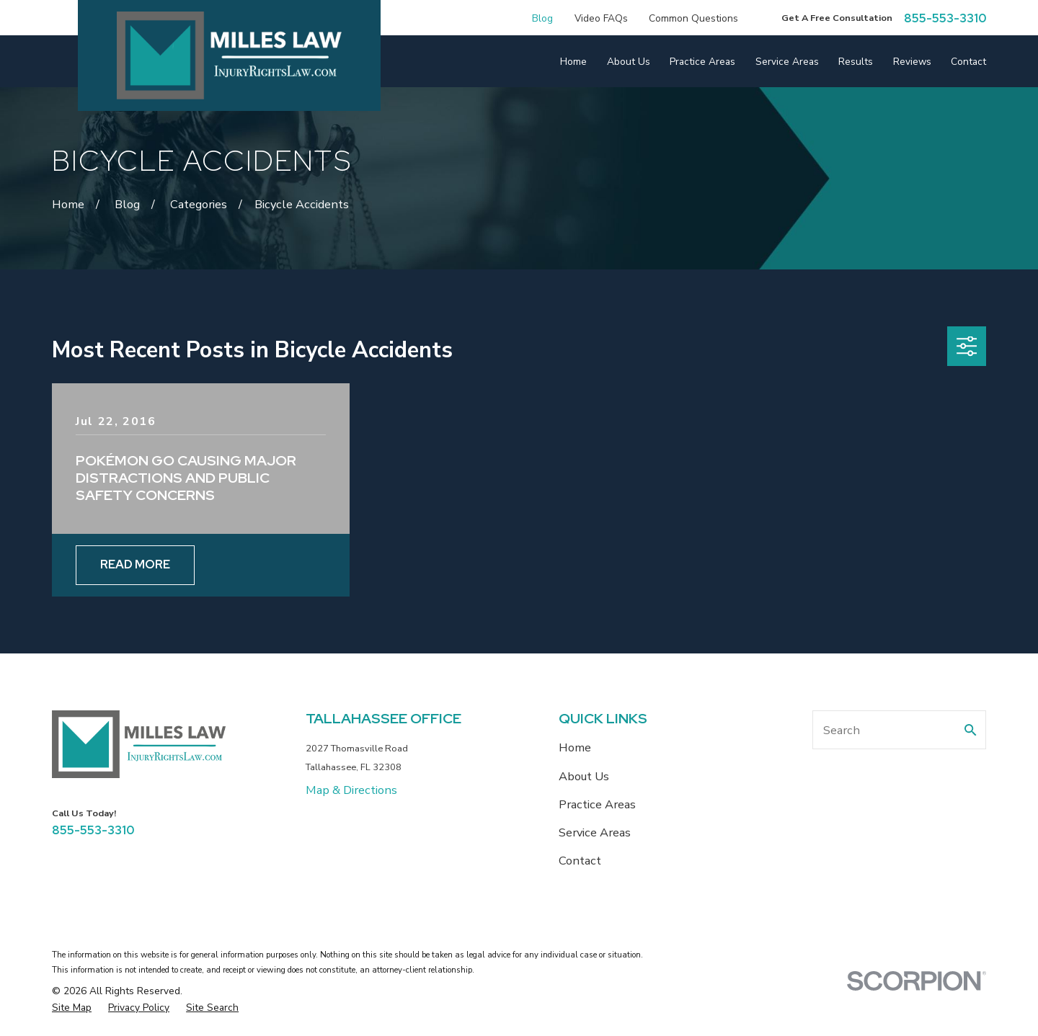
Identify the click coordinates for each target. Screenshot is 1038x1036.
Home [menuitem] (573, 61)
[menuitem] (72, 1007)
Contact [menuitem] (968, 61)
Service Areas (595, 832)
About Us (584, 776)
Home (575, 747)
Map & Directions (351, 790)
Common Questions (693, 18)
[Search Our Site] (970, 730)
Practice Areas (597, 804)
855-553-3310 (945, 18)
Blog (542, 18)
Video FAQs (601, 18)
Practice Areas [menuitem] (702, 61)
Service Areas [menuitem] (787, 61)
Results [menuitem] (855, 61)
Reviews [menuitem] (912, 61)
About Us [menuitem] (628, 61)
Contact (580, 860)
